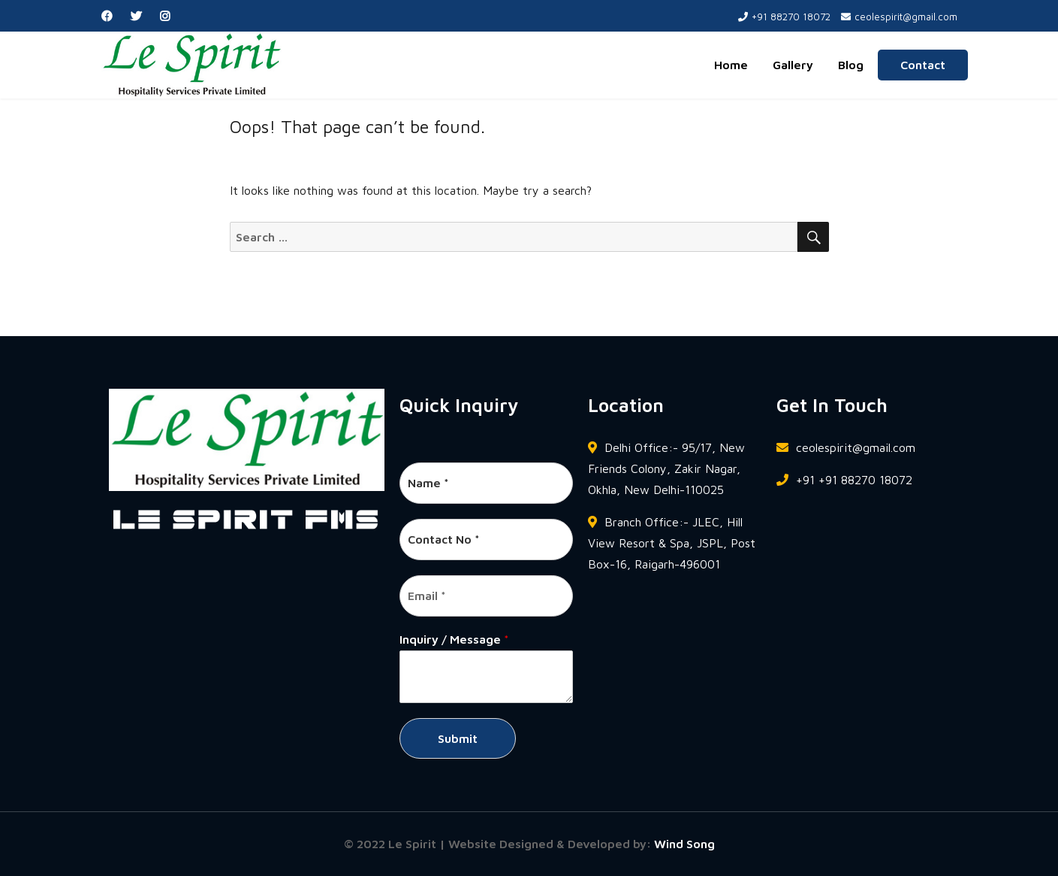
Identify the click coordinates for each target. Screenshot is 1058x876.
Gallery (793, 64)
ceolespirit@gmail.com (899, 17)
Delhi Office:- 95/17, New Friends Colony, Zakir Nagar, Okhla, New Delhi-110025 (666, 468)
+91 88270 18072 (784, 17)
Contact (922, 64)
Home (731, 64)
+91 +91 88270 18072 (844, 479)
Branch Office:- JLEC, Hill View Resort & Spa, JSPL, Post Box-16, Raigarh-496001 (671, 543)
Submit (458, 738)
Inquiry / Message (454, 639)
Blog (851, 64)
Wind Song (684, 843)
